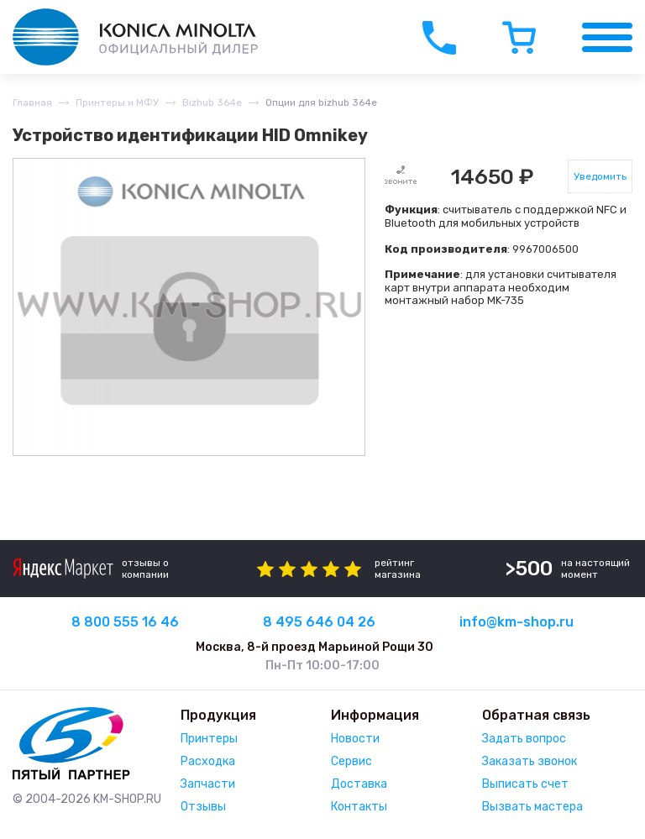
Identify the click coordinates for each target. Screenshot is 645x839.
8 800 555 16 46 (125, 622)
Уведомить (600, 176)
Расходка (208, 761)
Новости (355, 739)
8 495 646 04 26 (319, 622)
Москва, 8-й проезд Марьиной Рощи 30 (314, 647)
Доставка (359, 784)
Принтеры (209, 739)
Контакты (359, 807)
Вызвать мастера (532, 807)
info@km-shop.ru (516, 622)
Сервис (351, 761)
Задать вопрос (524, 739)
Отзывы (203, 807)
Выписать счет (525, 784)
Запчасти (208, 784)
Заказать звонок (529, 761)
